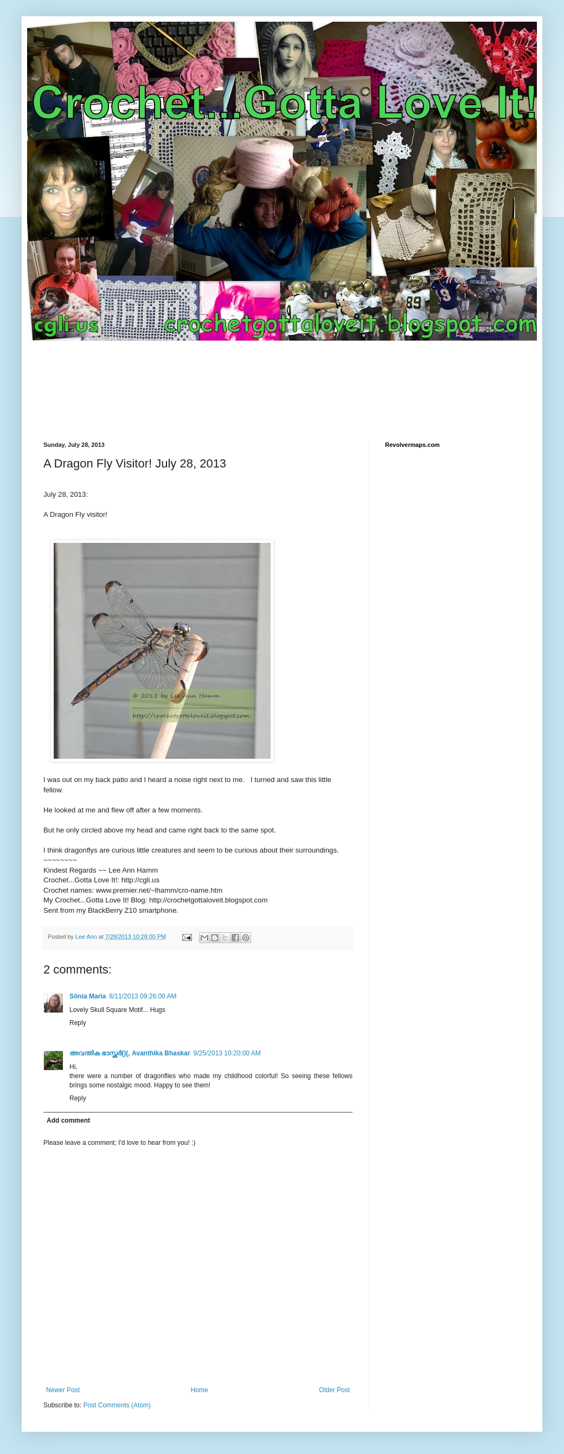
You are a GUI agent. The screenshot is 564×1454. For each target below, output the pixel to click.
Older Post (334, 1390)
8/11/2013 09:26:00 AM (142, 996)
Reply (77, 1023)
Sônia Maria (87, 996)
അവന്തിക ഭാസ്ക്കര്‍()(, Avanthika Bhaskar (129, 1053)
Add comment (68, 1120)
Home (199, 1390)
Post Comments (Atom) (117, 1405)
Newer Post (63, 1390)
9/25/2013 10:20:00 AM (227, 1053)
